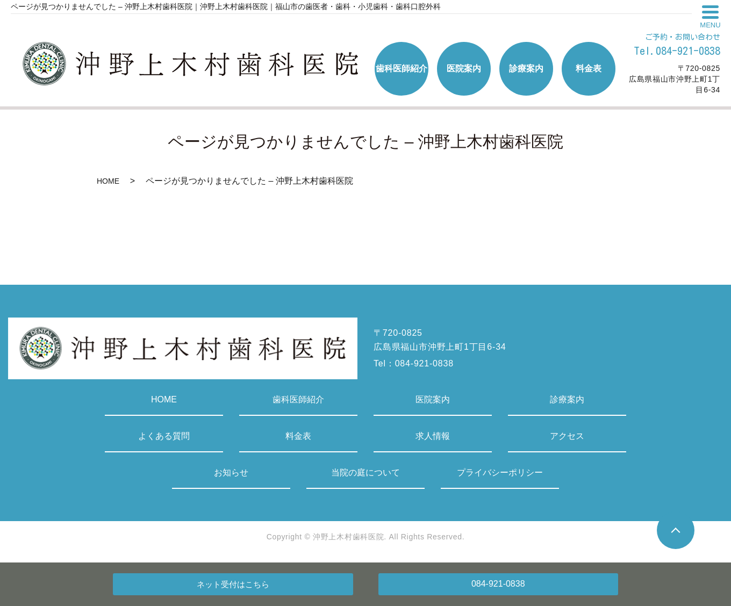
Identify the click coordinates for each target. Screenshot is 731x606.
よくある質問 (164, 436)
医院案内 (432, 399)
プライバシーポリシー (500, 472)
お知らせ (231, 472)
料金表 (298, 436)
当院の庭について (365, 472)
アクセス (567, 436)
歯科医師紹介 (298, 399)
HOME (108, 181)
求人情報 (432, 436)
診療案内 (567, 399)
